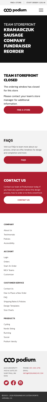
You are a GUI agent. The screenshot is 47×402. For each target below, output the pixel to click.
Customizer (9, 274)
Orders (7, 261)
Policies (7, 238)
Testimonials (9, 234)
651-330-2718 (34, 368)
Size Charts (9, 310)
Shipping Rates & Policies (15, 301)
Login (6, 257)
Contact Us (24, 199)
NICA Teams (9, 270)
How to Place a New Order (15, 292)
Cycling (7, 324)
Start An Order (10, 265)
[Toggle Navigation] (41, 10)
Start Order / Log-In (35, 2)
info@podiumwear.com (33, 373)
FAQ (5, 297)
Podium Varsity (10, 341)
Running (7, 332)
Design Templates (11, 305)
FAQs (23, 159)
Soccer (7, 337)
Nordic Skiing (9, 328)
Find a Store (15, 2)
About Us (8, 230)
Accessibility (9, 243)
